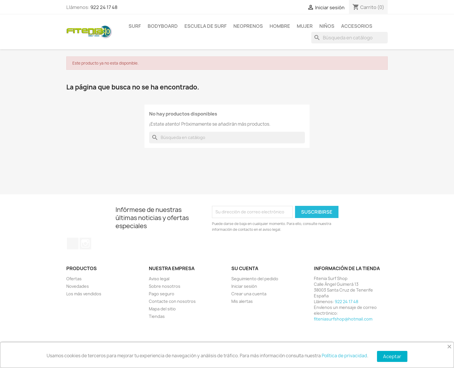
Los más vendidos (83, 293)
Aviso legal (159, 278)
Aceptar (392, 356)
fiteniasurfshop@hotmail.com (343, 319)
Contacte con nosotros (172, 301)
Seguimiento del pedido (254, 278)
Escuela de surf (205, 26)
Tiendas (157, 316)
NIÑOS (326, 26)
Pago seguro (161, 293)
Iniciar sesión (244, 286)
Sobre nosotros (164, 286)
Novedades (77, 286)
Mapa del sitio (162, 309)
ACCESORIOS (356, 26)
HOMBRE (280, 26)
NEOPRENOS (248, 26)
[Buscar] (349, 37)
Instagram (85, 243)
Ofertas (74, 278)
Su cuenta (244, 268)
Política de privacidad (344, 356)
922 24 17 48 (104, 7)
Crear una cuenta (248, 293)
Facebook (72, 243)
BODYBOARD (163, 26)
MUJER (305, 26)
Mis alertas (242, 301)
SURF (135, 26)
